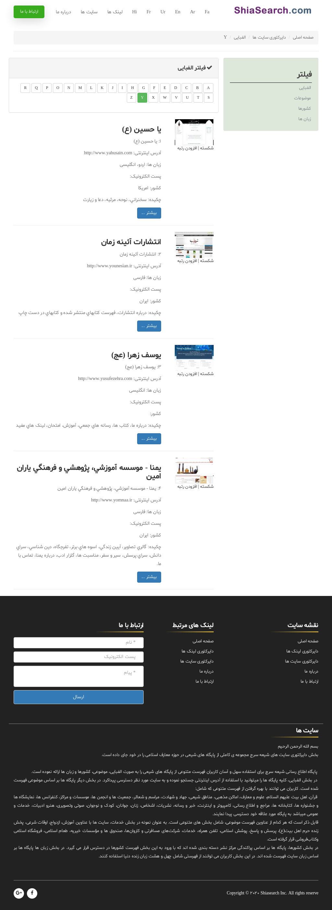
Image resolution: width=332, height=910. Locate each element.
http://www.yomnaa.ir (111, 500)
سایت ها (89, 12)
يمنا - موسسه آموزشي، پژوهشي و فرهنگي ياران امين (89, 472)
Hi (134, 12)
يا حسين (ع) (141, 129)
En (177, 12)
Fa (207, 12)
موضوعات (302, 98)
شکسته (207, 148)
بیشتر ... (149, 213)
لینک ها (115, 12)
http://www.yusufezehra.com (105, 378)
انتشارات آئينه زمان (131, 242)
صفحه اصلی (303, 37)
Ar (192, 12)
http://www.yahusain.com (108, 153)
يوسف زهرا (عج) (136, 355)
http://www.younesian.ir (109, 266)
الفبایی (240, 37)
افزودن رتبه (187, 148)
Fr (149, 12)
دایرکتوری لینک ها (302, 651)
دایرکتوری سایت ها (269, 37)
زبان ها (304, 119)
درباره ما (63, 12)
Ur (162, 12)
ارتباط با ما (29, 11)
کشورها (304, 109)
